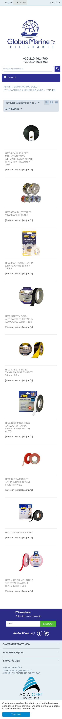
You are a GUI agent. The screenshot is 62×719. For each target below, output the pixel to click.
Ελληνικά (20, 2)
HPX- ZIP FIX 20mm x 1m (18, 532)
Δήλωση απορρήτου (12, 667)
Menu (52, 2)
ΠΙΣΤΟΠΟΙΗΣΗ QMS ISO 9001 (17, 670)
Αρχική (7, 86)
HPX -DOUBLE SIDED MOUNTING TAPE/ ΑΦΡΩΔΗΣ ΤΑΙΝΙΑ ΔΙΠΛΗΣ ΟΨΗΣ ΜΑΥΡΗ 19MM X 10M (19, 159)
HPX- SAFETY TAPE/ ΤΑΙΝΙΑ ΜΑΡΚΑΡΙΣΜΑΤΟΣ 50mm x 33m (19, 372)
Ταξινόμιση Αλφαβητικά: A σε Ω (21, 103)
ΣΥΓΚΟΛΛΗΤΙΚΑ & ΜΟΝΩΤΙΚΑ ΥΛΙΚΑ (23, 90)
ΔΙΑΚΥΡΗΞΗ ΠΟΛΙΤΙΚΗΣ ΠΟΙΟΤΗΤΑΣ (21, 673)
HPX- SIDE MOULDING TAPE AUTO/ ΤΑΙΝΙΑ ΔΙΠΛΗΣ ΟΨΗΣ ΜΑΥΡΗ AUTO (17, 427)
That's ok (16, 714)
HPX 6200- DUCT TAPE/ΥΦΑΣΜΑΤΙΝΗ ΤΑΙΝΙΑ (18, 213)
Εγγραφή (48, 623)
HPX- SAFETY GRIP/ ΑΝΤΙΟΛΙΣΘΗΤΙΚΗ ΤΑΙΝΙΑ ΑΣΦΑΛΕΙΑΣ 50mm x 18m (19, 319)
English (7, 2)
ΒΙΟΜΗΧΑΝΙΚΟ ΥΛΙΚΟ (26, 86)
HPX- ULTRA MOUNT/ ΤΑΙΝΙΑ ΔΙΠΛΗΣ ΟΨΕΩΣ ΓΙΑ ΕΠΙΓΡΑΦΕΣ (18, 482)
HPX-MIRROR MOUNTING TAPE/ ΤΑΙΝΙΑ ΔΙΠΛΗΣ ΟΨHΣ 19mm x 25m (19, 583)
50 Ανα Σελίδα (13, 109)
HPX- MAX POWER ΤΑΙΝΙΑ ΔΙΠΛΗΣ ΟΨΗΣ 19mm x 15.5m (19, 266)
